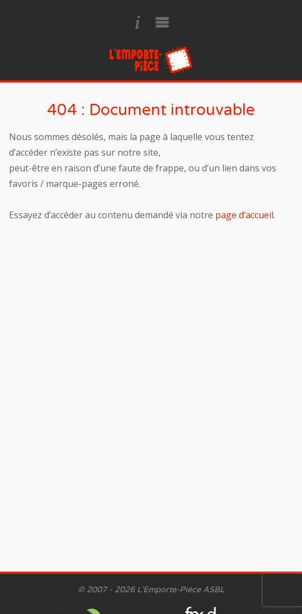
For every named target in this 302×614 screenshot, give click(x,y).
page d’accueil (244, 215)
